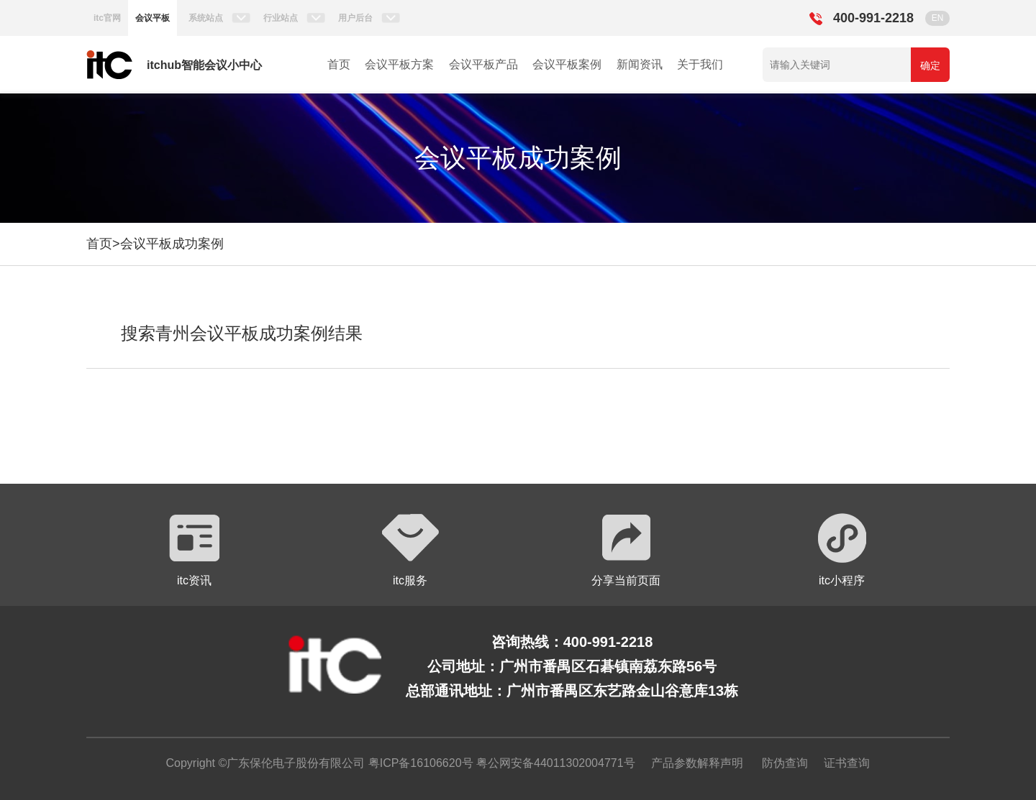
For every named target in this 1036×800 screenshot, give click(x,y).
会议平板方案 (399, 64)
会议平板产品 (483, 64)
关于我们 (700, 64)
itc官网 (107, 18)
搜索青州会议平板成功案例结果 (242, 333)
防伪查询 (785, 763)
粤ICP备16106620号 (419, 763)
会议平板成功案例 (172, 243)
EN (938, 18)
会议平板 (152, 18)
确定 (930, 65)
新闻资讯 (640, 64)
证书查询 (847, 763)
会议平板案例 (566, 64)
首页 (338, 64)
